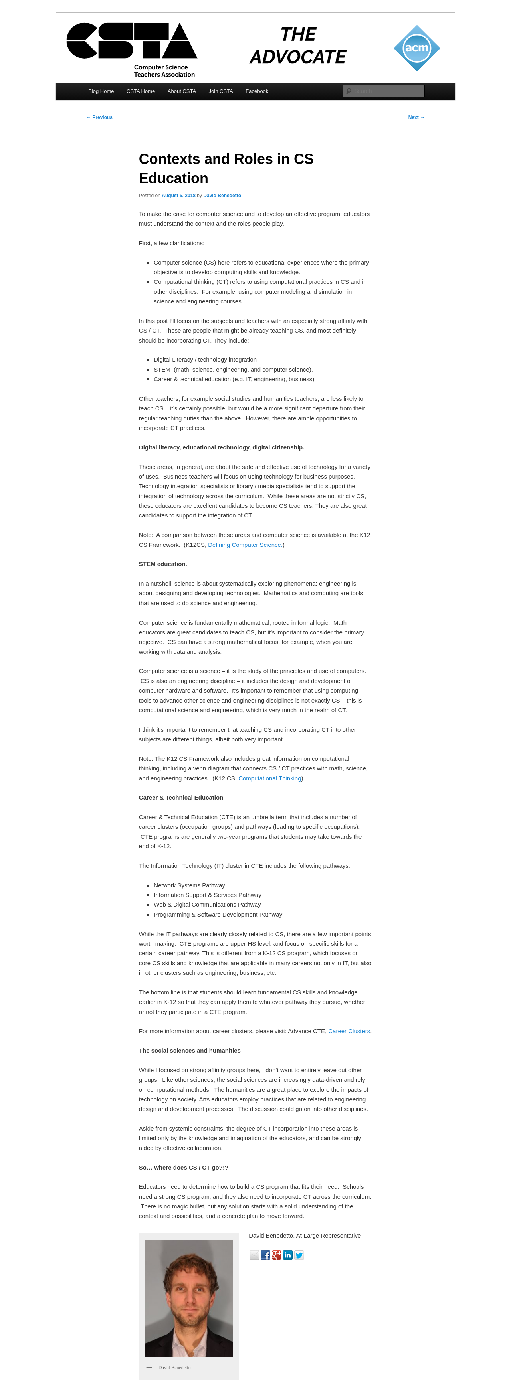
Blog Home (101, 91)
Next (416, 117)
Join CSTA (221, 91)
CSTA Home (141, 91)
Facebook (257, 91)
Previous (99, 117)
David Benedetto (222, 195)
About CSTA (182, 91)
